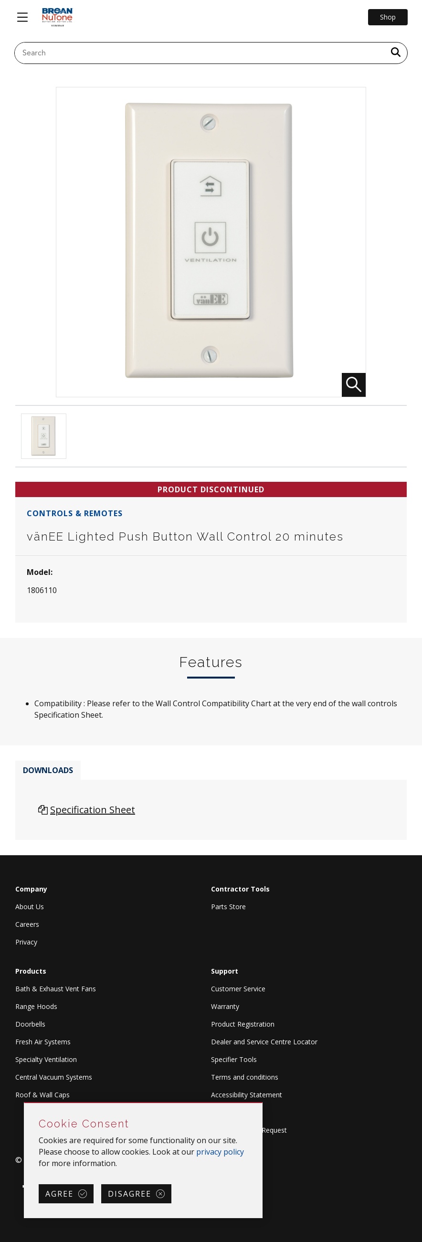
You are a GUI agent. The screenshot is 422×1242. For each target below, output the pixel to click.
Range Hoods (36, 1006)
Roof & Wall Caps (42, 1094)
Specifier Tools (234, 1059)
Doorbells (30, 1024)
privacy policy (220, 1151)
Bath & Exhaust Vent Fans (55, 988)
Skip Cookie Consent (24, 1103)
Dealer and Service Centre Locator (264, 1041)
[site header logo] (57, 17)
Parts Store (228, 906)
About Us (29, 906)
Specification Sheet (92, 809)
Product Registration (242, 1024)
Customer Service (238, 988)
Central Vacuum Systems (53, 1077)
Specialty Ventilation (46, 1059)
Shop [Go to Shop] (388, 16)
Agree (59, 1194)
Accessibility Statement (246, 1094)
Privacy (26, 941)
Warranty (225, 1006)
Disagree (129, 1194)
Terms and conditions (244, 1077)
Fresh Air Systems (43, 1041)
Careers (27, 924)
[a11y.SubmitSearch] (395, 53)
